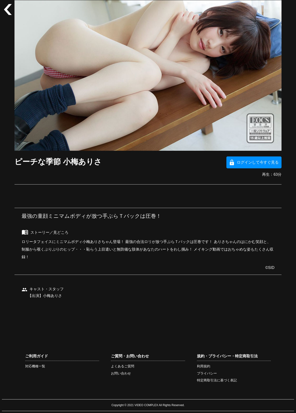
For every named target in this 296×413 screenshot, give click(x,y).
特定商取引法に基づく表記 (217, 380)
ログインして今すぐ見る (258, 162)
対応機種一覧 (35, 366)
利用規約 (203, 366)
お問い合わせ (121, 373)
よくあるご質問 (122, 366)
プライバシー (207, 373)
